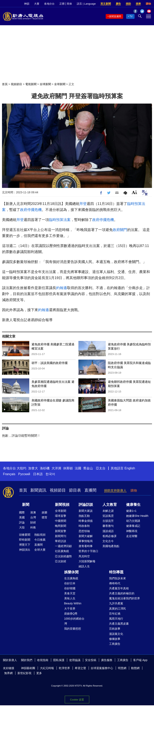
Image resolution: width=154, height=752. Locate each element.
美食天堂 (69, 593)
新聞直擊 (60, 531)
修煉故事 (114, 638)
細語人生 (84, 566)
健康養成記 (133, 525)
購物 (148, 3)
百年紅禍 (114, 613)
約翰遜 (61, 288)
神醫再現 (131, 531)
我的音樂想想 (72, 628)
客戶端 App (140, 660)
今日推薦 (40, 539)
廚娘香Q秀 (71, 613)
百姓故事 (114, 628)
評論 (22, 522)
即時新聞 (24, 539)
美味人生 (69, 598)
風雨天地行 (116, 618)
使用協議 (74, 660)
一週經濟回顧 (63, 546)
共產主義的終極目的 (121, 593)
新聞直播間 (115, 16)
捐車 (138, 3)
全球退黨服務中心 (102, 668)
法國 (78, 468)
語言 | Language (86, 3)
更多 (39, 673)
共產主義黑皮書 (119, 623)
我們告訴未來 (117, 578)
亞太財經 (60, 561)
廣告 (118, 3)
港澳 (33, 512)
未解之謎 (108, 510)
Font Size (134, 192)
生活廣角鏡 (71, 578)
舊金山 (88, 468)
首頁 (5, 84)
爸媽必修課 (109, 536)
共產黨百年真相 (119, 588)
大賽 (36, 3)
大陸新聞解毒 (87, 561)
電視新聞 (30, 84)
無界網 (8, 673)
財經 (33, 522)
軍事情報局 (86, 541)
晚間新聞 (60, 525)
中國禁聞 (60, 520)
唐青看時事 (86, 546)
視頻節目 (16, 84)
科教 (33, 527)
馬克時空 (84, 556)
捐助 (128, 3)
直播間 (90, 490)
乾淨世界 (64, 668)
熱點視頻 (40, 534)
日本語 (38, 474)
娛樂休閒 (71, 572)
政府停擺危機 (31, 210)
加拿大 (33, 468)
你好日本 (69, 583)
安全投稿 (90, 660)
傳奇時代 (114, 583)
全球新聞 (45, 84)
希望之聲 (80, 668)
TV (131, 16)
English (130, 468)
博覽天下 (24, 544)
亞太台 (100, 468)
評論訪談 (86, 505)
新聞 (25, 505)
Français (9, 474)
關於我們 (26, 660)
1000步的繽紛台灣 (74, 621)
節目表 (75, 490)
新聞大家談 (86, 510)
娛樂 (44, 512)
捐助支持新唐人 (115, 490)
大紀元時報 (47, 668)
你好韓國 (69, 588)
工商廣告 (114, 643)
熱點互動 (84, 515)
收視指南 (42, 660)
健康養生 (133, 505)
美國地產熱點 (110, 546)
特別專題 (116, 572)
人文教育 (109, 505)
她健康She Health (137, 515)
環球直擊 (60, 515)
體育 (44, 517)
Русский (24, 474)
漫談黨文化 (116, 633)
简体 (69, 3)
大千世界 (69, 608)
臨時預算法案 (60, 220)
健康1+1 (131, 510)
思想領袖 (84, 531)
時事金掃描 (86, 520)
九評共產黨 (116, 603)
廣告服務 (106, 660)
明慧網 (122, 668)
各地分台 (49, 3)
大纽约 (21, 468)
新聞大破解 (86, 536)
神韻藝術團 (28, 668)
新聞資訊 (38, 490)
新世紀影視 (24, 673)
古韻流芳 (108, 520)
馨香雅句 (108, 525)
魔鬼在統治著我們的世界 (124, 598)
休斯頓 (68, 468)
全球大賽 (40, 549)
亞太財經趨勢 (63, 556)
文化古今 (108, 541)
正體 (62, 3)
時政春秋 (84, 525)
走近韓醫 (131, 536)
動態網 (135, 668)
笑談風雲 (108, 515)
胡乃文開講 (133, 520)
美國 (22, 517)
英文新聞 (105, 3)
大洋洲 (56, 468)
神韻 (26, 3)
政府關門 (120, 230)
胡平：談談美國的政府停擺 (49, 363)
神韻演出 (24, 549)
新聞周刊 (60, 536)
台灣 (33, 517)
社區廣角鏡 (62, 551)
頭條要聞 (24, 534)
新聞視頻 (62, 505)
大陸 (22, 527)
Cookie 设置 (77, 699)
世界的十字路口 (88, 551)
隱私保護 (58, 660)
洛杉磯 (45, 468)
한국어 (50, 474)
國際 (22, 512)
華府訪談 (60, 541)
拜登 (83, 204)
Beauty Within (72, 603)
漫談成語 (108, 531)
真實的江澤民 (117, 608)
